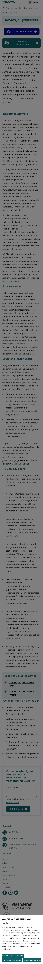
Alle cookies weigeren (32, 960)
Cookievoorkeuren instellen (12, 955)
